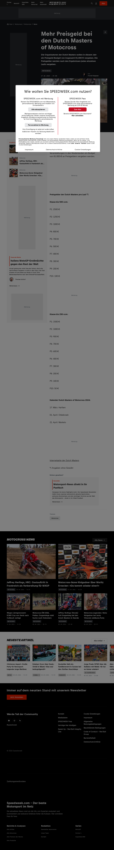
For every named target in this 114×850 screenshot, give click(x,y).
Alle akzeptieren (38, 109)
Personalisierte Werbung (38, 125)
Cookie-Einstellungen (83, 149)
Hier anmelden (77, 115)
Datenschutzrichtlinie (54, 149)
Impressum (29, 149)
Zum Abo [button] (77, 109)
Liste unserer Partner (78, 143)
